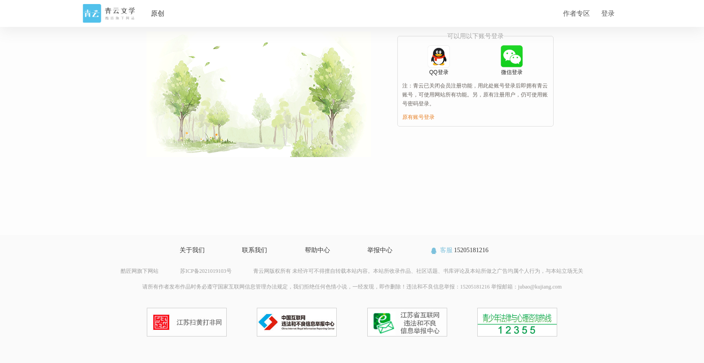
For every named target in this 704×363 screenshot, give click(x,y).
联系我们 (254, 250)
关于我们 (192, 250)
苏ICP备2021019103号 (206, 271)
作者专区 (576, 13)
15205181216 (459, 250)
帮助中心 (317, 250)
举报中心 (379, 250)
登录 (608, 13)
